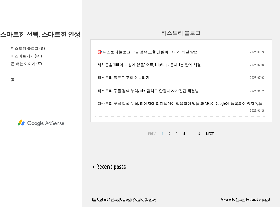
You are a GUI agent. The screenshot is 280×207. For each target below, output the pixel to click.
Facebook (125, 199)
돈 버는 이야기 (26, 63)
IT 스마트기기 (26, 56)
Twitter (113, 199)
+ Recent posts (109, 166)
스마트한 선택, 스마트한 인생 (40, 34)
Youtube (138, 199)
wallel (266, 199)
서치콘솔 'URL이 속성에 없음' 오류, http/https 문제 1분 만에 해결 (149, 65)
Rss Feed (97, 199)
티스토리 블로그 (28, 48)
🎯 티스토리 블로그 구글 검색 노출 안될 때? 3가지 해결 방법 (147, 52)
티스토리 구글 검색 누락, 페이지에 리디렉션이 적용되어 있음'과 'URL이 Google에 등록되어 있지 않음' (180, 103)
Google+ (150, 199)
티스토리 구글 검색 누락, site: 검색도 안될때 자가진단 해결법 (148, 90)
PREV (151, 133)
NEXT (209, 133)
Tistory (240, 199)
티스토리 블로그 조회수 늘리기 (123, 77)
